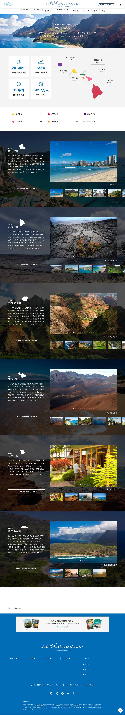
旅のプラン (49, 10)
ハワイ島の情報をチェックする (24, 264)
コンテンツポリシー (73, 684)
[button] (73, 179)
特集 (94, 10)
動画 (102, 10)
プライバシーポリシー (54, 684)
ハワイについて (62, 10)
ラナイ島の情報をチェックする (24, 491)
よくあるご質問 (36, 684)
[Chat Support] (120, 710)
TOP (9, 608)
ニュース (86, 10)
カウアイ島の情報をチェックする (24, 340)
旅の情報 (38, 10)
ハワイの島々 (25, 10)
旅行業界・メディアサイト (107, 5)
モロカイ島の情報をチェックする (24, 568)
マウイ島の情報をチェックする (24, 416)
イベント (75, 10)
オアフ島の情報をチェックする (24, 188)
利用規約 (89, 684)
